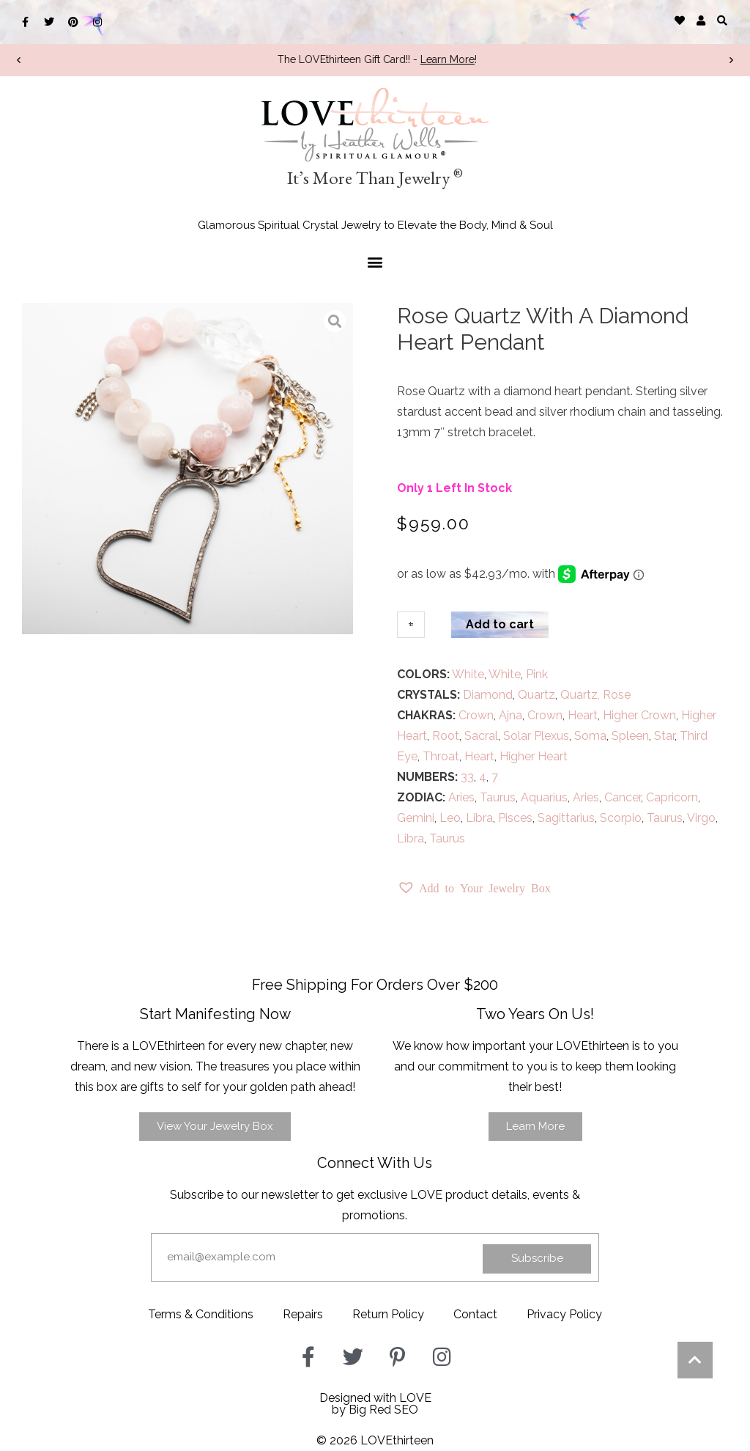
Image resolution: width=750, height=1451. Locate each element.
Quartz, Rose (595, 695)
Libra (479, 818)
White (468, 674)
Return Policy (388, 1314)
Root (445, 736)
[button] (722, 20)
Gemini (415, 818)
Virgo (701, 818)
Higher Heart (534, 756)
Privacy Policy (564, 1314)
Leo (450, 818)
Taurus (498, 797)
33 (467, 777)
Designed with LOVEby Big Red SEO (375, 1404)
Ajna (510, 715)
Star (664, 736)
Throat (441, 756)
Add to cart (500, 624)
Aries (461, 797)
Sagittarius (566, 818)
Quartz (536, 695)
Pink (537, 674)
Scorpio (621, 818)
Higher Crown (639, 715)
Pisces (515, 818)
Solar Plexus (536, 736)
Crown (476, 715)
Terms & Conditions (200, 1314)
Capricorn (672, 797)
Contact (475, 1314)
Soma (590, 736)
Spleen (630, 736)
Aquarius (544, 797)
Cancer (622, 797)
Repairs (303, 1314)
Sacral (481, 736)
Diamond (488, 695)
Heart (583, 715)
